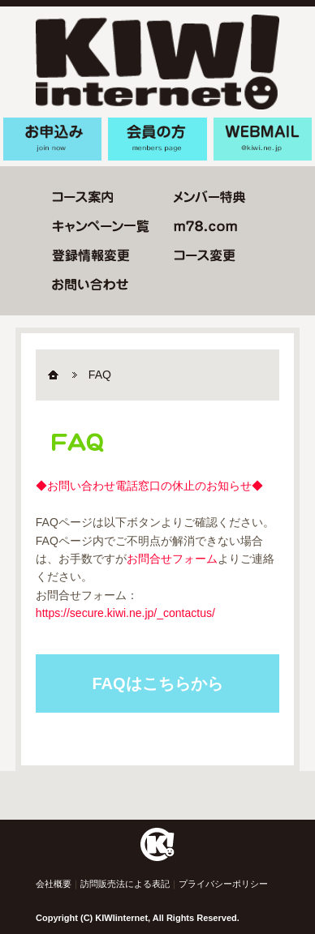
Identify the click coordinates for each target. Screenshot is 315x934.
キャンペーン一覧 (100, 226)
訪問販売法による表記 (125, 884)
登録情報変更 (91, 255)
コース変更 (82, 197)
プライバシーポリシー (223, 884)
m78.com (205, 226)
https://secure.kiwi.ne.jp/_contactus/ (125, 612)
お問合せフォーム (172, 558)
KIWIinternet (157, 62)
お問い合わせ (90, 284)
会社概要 (53, 884)
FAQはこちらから (157, 683)
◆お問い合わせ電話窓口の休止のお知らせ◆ (149, 485)
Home (60, 375)
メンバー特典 (210, 197)
